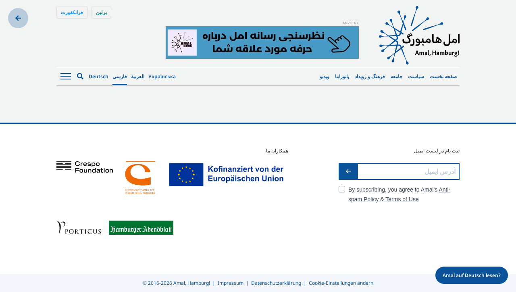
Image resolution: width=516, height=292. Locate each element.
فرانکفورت (72, 12)
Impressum (230, 282)
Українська (162, 76)
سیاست (416, 76)
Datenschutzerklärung (276, 282)
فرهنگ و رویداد (370, 76)
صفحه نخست (443, 76)
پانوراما (342, 76)
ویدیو (324, 76)
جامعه (396, 76)
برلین (101, 12)
